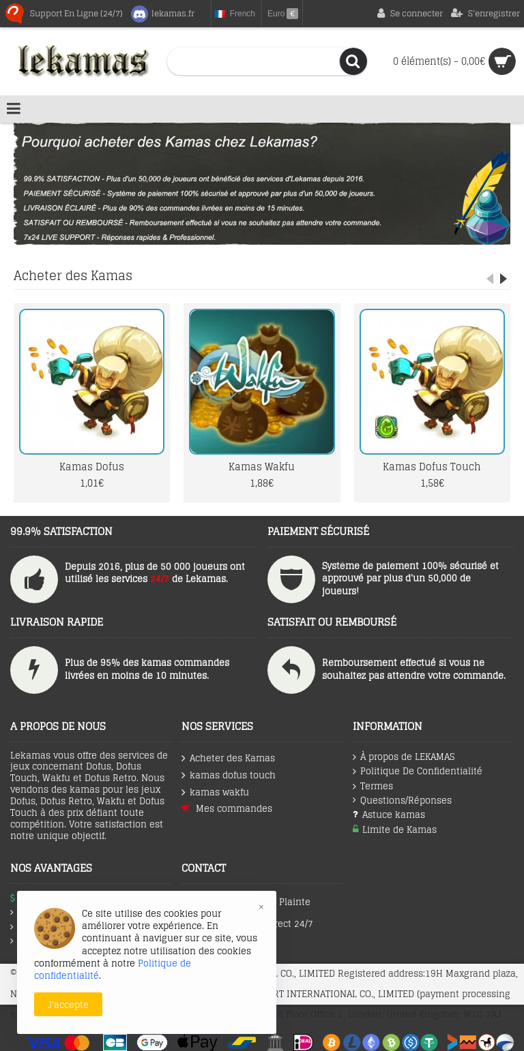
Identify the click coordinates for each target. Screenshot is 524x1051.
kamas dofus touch (228, 775)
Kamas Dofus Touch (432, 466)
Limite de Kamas (395, 829)
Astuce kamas (389, 814)
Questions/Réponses (402, 800)
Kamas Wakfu (262, 466)
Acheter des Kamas (73, 275)
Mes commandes (226, 808)
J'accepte (68, 1004)
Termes (373, 786)
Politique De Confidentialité (417, 771)
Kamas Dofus (91, 466)
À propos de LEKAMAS (403, 757)
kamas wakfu (215, 792)
